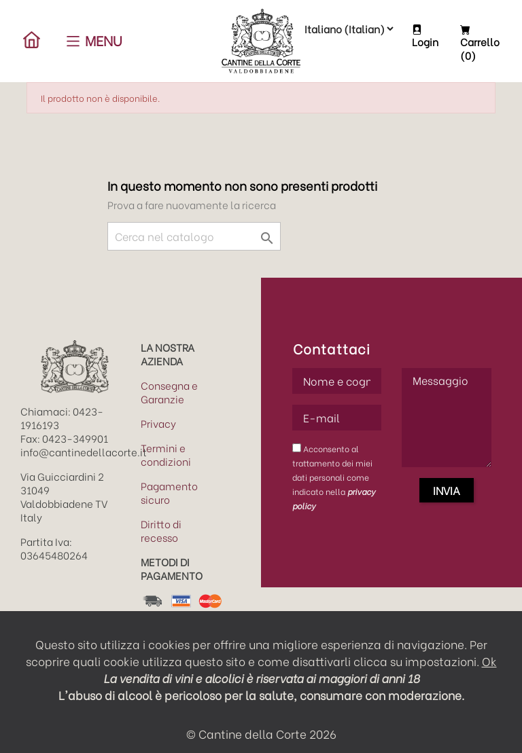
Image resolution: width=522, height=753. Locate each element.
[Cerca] (194, 236)
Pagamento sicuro (169, 492)
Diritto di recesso (161, 530)
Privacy (158, 423)
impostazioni (440, 661)
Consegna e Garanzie (169, 392)
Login (425, 36)
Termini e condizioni (166, 454)
